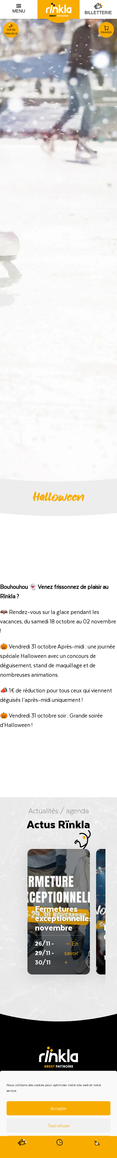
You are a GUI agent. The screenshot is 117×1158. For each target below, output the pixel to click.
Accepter (58, 1108)
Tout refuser (59, 1125)
